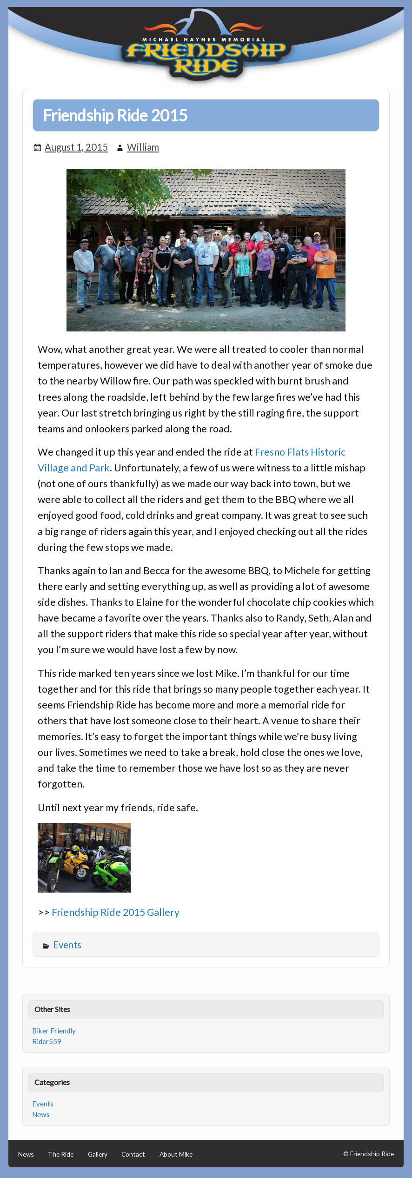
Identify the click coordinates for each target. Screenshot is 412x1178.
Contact (133, 1154)
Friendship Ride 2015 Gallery (115, 912)
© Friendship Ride (368, 1154)
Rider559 (46, 1041)
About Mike (176, 1154)
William (143, 146)
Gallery (97, 1154)
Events (67, 944)
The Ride (60, 1154)
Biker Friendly (54, 1030)
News (41, 1114)
